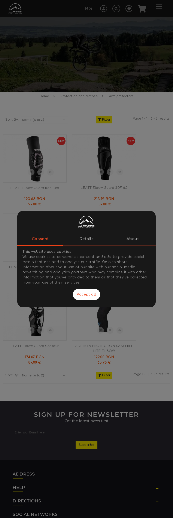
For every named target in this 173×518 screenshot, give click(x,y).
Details (86, 239)
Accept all (86, 294)
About (133, 239)
